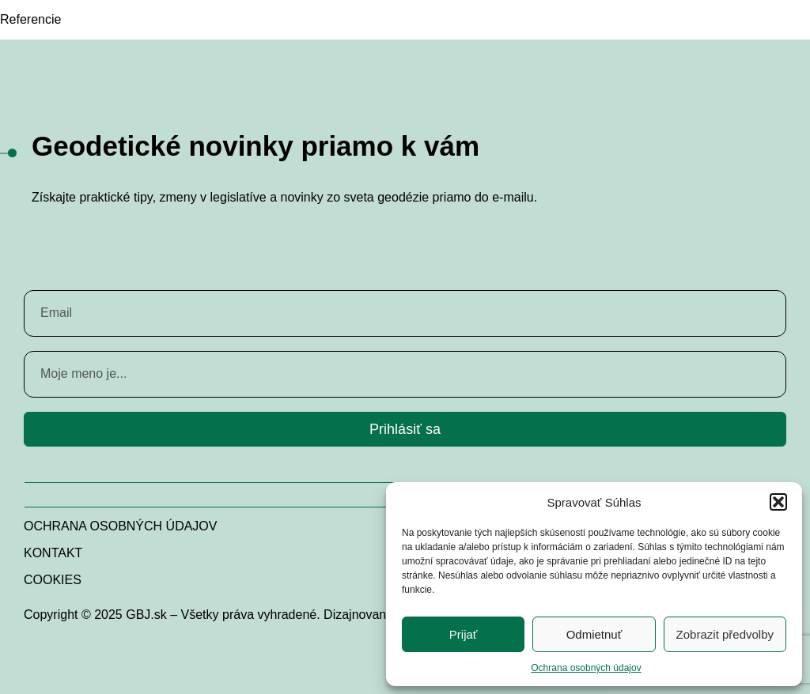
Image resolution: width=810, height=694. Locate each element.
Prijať (463, 634)
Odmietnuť (594, 634)
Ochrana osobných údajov (586, 667)
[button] (778, 502)
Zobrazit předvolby (725, 634)
